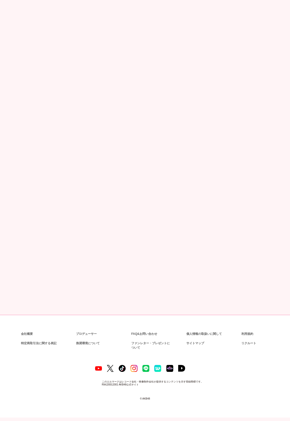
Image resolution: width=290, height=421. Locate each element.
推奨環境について (87, 343)
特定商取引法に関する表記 (38, 343)
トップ (10, 27)
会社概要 (27, 333)
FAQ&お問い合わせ (144, 333)
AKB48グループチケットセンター (117, 231)
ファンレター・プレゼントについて (151, 345)
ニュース (26, 27)
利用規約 (247, 333)
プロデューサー (85, 333)
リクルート (248, 343)
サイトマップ (194, 343)
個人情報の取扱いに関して (203, 333)
